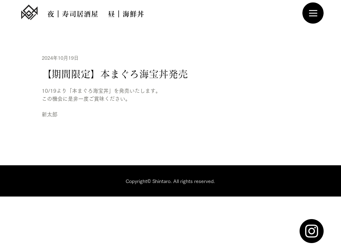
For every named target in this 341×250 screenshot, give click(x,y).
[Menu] (313, 13)
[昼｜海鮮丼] (126, 14)
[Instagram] (312, 231)
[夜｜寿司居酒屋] (72, 14)
